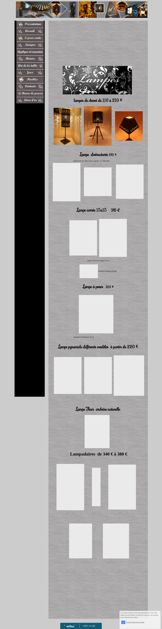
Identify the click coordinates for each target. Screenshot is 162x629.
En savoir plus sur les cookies (140, 624)
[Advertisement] (29, 160)
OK (128, 624)
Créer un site (89, 625)
